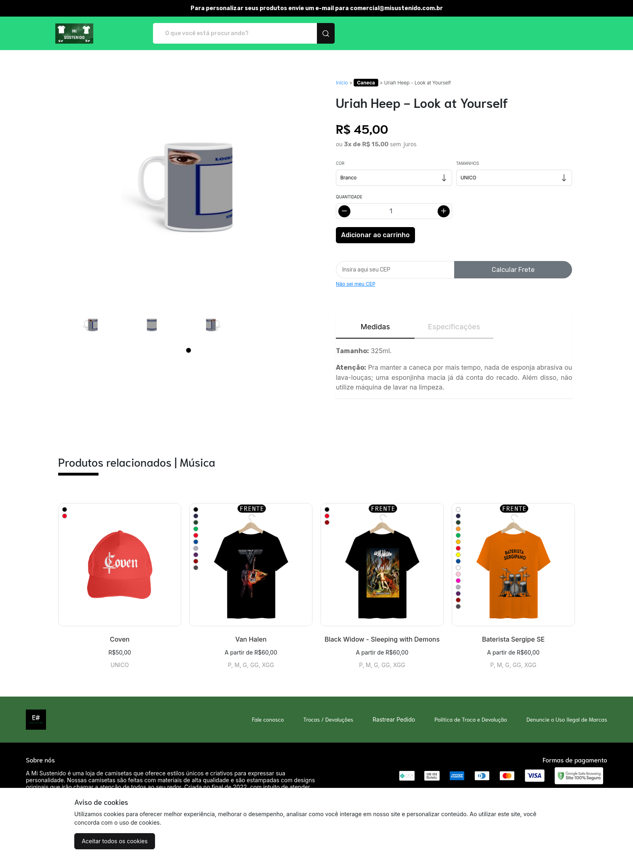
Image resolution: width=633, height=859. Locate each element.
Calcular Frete (513, 270)
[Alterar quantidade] (394, 211)
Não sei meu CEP (355, 284)
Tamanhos (467, 163)
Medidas (375, 326)
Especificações (454, 326)
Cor (340, 163)
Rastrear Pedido (394, 719)
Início (342, 83)
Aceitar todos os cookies (114, 841)
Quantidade (349, 196)
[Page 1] (188, 350)
